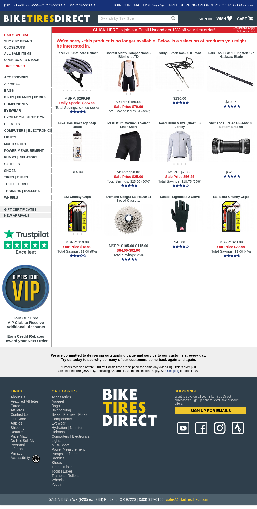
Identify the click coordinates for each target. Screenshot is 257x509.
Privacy (16, 453)
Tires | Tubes (16, 177)
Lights (10, 137)
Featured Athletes (25, 401)
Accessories (16, 77)
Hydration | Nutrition (24, 117)
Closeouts (14, 47)
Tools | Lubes (16, 184)
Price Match (20, 436)
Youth (56, 484)
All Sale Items (18, 53)
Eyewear (12, 110)
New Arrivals (16, 216)
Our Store (18, 419)
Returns (17, 432)
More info (246, 5)
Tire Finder (14, 66)
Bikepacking (61, 410)
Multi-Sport (15, 144)
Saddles (12, 164)
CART (245, 19)
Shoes (10, 171)
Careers (17, 406)
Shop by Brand (18, 41)
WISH (225, 19)
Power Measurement (24, 151)
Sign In (205, 19)
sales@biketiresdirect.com (187, 499)
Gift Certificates (20, 209)
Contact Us (19, 414)
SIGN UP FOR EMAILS (210, 410)
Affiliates (17, 410)
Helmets (12, 124)
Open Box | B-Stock (21, 60)
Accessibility (25, 457)
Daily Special (16, 35)
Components (16, 104)
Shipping (173, 371)
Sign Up (158, 5)
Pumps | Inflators (20, 157)
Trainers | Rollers (22, 191)
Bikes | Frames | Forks (25, 97)
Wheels (11, 198)
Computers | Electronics (28, 131)
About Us (18, 397)
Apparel (12, 84)
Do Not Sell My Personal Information (22, 445)
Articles (16, 423)
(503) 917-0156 (16, 5)
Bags (9, 90)
